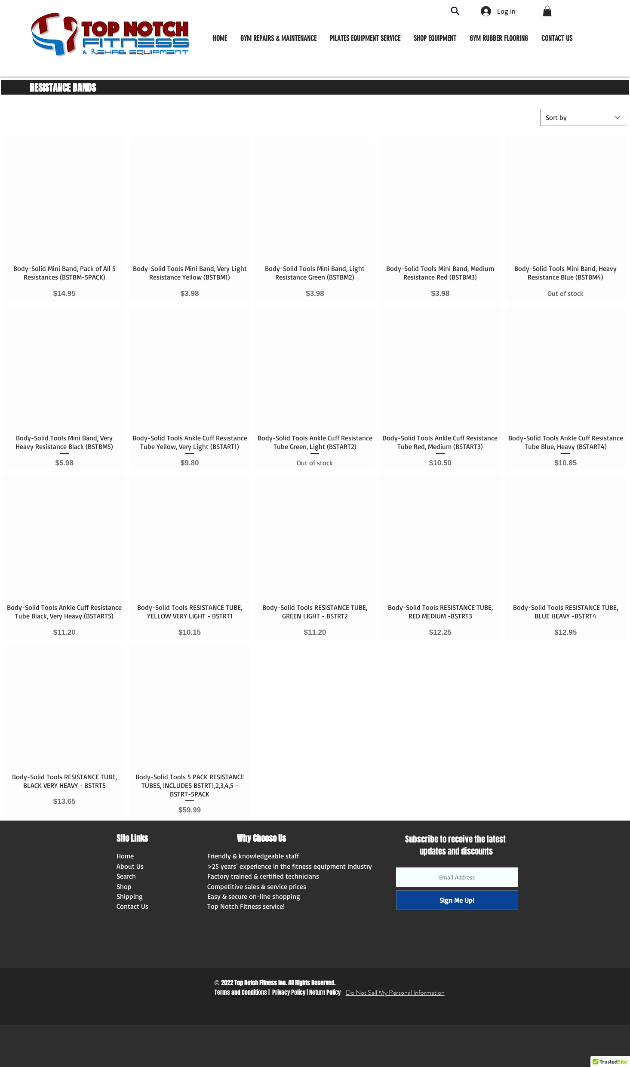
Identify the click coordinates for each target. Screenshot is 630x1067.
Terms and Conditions (241, 992)
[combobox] (583, 117)
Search (126, 876)
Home (125, 856)
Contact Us (132, 906)
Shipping (130, 896)
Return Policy (325, 992)
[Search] (455, 11)
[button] (435, 38)
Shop (124, 886)
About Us (130, 866)
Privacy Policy (288, 992)
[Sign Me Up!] (457, 900)
